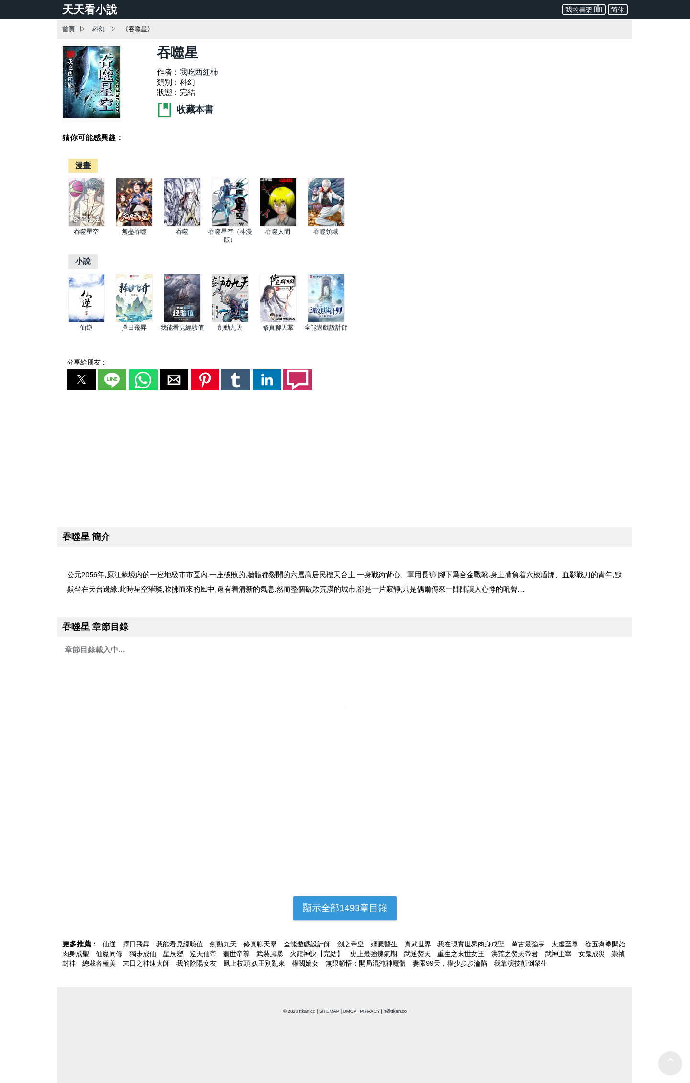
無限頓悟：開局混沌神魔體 (366, 963)
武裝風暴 (270, 954)
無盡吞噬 (134, 231)
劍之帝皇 (351, 944)
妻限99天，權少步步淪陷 (451, 963)
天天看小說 (89, 9)
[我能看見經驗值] (182, 320)
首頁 (68, 29)
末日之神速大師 (147, 963)
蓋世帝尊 (237, 954)
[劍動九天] (230, 320)
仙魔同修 (110, 954)
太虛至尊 (566, 944)
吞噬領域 (325, 231)
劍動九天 (230, 327)
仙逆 (86, 327)
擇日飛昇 (134, 327)
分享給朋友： (87, 362)
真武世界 (418, 944)
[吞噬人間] (278, 224)
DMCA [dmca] (349, 1011)
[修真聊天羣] (278, 320)
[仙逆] (86, 320)
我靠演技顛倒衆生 (521, 963)
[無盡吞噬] (134, 224)
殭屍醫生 (385, 944)
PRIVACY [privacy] (370, 1011)
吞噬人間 (277, 231)
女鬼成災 (592, 954)
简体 (617, 9)
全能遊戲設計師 (326, 327)
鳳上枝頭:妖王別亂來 (255, 963)
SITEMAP (329, 1011)
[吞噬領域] (326, 224)
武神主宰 (559, 954)
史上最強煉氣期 (374, 954)
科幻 (98, 29)
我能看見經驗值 (182, 327)
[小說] (83, 261)
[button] (81, 379)
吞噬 (182, 231)
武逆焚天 (418, 954)
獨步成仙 (143, 954)
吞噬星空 (86, 231)
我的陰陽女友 (197, 963)
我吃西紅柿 (199, 72)
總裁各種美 (100, 963)
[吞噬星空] (86, 224)
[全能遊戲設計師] (326, 320)
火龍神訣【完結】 (317, 954)
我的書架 (583, 8)
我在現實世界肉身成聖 (471, 944)
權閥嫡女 (306, 963)
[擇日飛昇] (134, 320)
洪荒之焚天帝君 (515, 954)
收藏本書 (185, 109)
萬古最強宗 (529, 944)
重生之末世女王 (461, 954)
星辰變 (174, 954)
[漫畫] (83, 165)
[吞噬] (182, 224)
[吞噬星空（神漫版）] (230, 224)
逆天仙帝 (204, 954)
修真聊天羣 (278, 327)
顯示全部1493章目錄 (345, 908)
